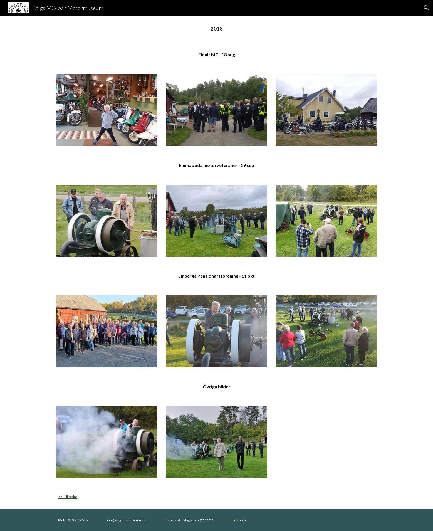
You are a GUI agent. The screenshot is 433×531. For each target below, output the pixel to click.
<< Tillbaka (67, 496)
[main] (216, 28)
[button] (426, 7)
